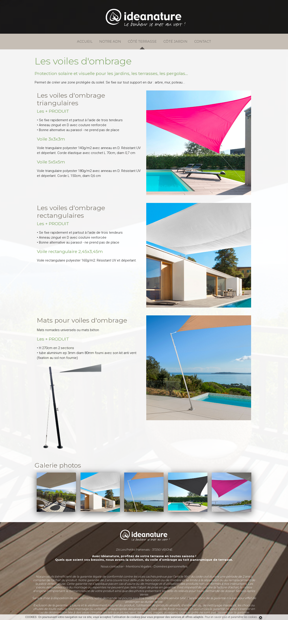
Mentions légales (138, 566)
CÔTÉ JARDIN (175, 41)
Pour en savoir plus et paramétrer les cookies (231, 617)
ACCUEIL (84, 41)
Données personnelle (170, 566)
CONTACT (202, 41)
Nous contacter (112, 566)
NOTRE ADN (110, 41)
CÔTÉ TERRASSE (142, 41)
